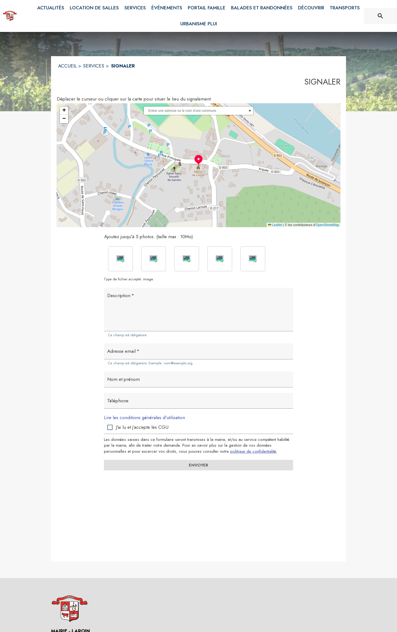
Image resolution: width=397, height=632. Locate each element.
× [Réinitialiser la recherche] (250, 111)
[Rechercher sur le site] (380, 16)
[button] (198, 159)
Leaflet (275, 225)
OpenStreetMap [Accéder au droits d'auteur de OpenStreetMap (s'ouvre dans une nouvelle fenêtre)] (327, 225)
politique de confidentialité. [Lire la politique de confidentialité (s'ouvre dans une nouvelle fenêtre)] (253, 451)
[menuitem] (50, 8)
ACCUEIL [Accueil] (67, 66)
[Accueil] (10, 15)
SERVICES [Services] (93, 66)
